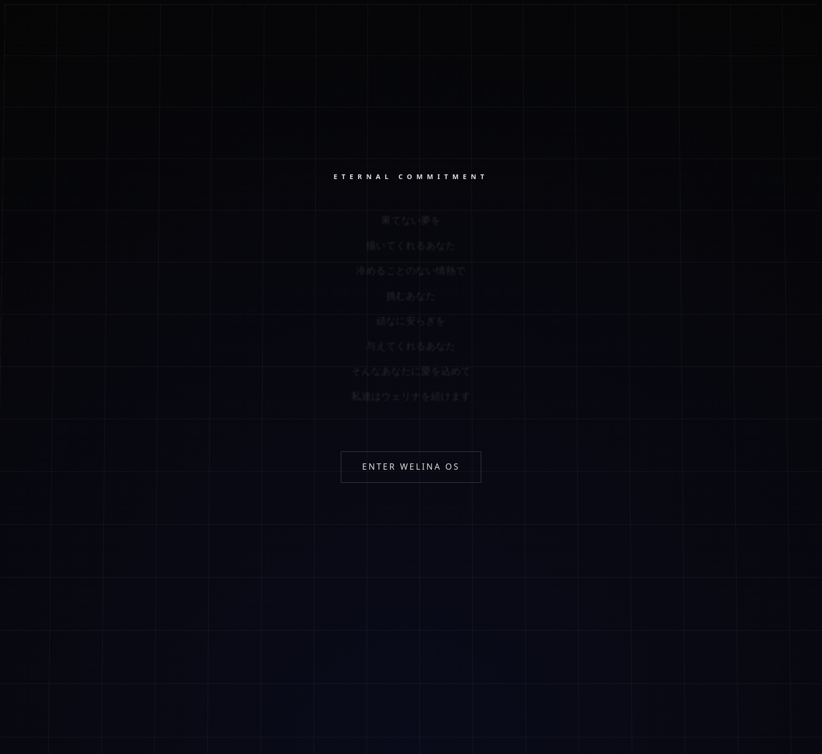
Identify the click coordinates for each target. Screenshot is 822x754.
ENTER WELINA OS (411, 466)
